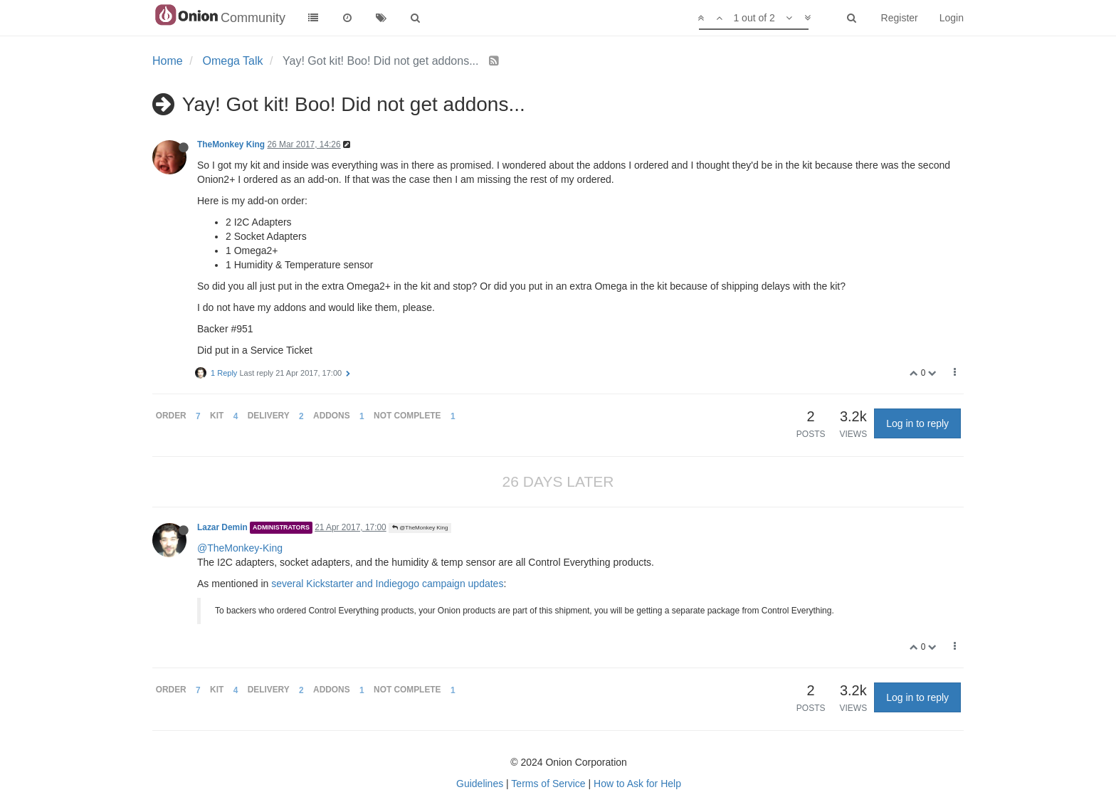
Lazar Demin (222, 527)
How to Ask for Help (637, 783)
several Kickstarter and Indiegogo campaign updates (387, 583)
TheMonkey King (231, 144)
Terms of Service (548, 783)
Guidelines (479, 783)
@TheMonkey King (420, 527)
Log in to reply (917, 423)
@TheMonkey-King (240, 548)
